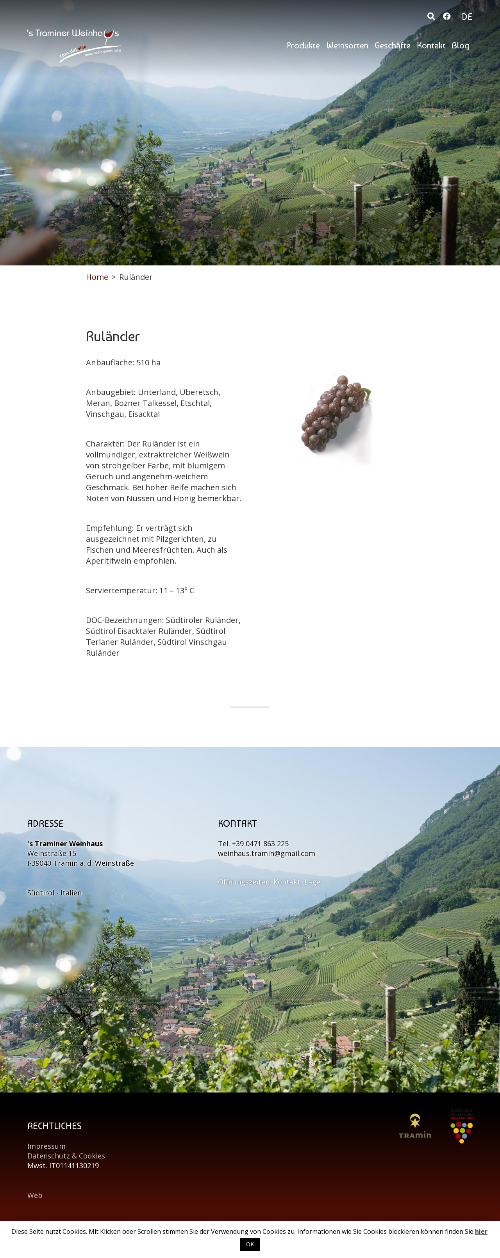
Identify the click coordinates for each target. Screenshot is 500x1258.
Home (97, 277)
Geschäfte (393, 45)
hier (481, 1231)
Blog (461, 45)
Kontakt (431, 45)
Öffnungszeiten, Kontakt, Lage (269, 881)
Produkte (303, 45)
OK (250, 1244)
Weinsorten (347, 45)
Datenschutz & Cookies (66, 1155)
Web (35, 1195)
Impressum (46, 1146)
